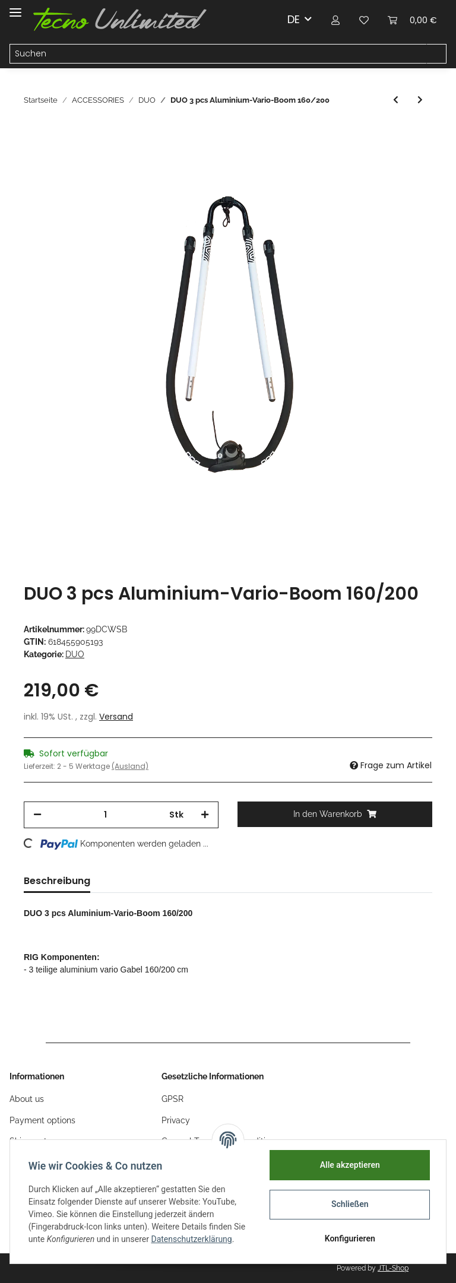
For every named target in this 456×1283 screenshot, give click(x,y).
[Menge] (105, 815)
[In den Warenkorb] (335, 814)
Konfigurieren (349, 1238)
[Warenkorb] (412, 19)
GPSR (172, 1099)
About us (27, 1099)
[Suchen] (218, 54)
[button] (335, 19)
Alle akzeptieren (349, 1165)
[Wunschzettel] (364, 19)
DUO (74, 654)
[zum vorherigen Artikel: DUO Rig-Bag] (396, 100)
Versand (116, 717)
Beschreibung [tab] (57, 881)
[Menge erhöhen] (205, 815)
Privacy (176, 1120)
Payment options (42, 1120)
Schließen (349, 1204)
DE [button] (293, 19)
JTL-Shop (393, 1268)
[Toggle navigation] (15, 7)
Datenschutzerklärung (192, 1239)
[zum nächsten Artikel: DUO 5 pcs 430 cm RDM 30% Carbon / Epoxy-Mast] (420, 100)
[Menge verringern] (37, 815)
